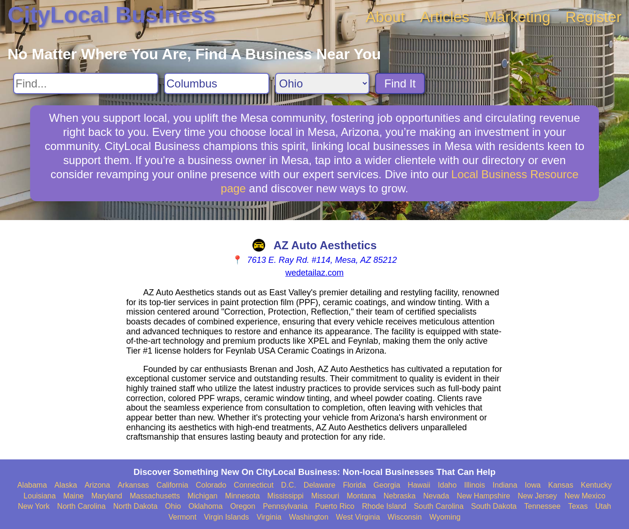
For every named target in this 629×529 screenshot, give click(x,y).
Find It (400, 83)
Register (593, 16)
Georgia (386, 485)
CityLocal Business (112, 14)
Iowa (533, 485)
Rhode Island (384, 506)
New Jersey (537, 496)
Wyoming (445, 517)
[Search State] (322, 83)
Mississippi (285, 496)
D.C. (288, 485)
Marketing (517, 16)
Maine (73, 496)
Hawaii (419, 485)
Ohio (173, 506)
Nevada (436, 496)
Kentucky (596, 485)
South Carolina (439, 506)
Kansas (560, 485)
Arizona (97, 485)
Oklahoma (206, 506)
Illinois (474, 485)
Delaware (320, 485)
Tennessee (542, 506)
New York (34, 506)
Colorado (211, 485)
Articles (444, 16)
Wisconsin (404, 517)
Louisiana (40, 496)
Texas (578, 506)
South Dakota (494, 506)
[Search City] (216, 83)
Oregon (242, 506)
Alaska (66, 485)
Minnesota (242, 496)
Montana (361, 496)
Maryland (106, 496)
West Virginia (358, 517)
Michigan (203, 496)
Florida (354, 485)
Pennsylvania (285, 506)
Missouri (325, 496)
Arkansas (133, 485)
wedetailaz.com (314, 272)
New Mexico (585, 496)
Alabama (32, 485)
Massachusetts (155, 496)
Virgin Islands (226, 517)
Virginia (269, 517)
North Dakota (135, 506)
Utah (603, 506)
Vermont (182, 517)
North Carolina (81, 506)
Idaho (447, 485)
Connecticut (254, 485)
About (385, 16)
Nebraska (400, 496)
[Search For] (85, 83)
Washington (309, 517)
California (173, 485)
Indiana (505, 485)
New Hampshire (483, 496)
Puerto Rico (334, 506)
